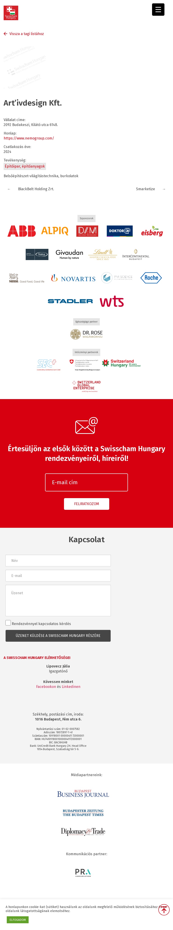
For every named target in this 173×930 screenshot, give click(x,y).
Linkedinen (71, 687)
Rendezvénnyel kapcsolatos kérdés (38, 623)
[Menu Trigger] (158, 9)
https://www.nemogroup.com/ (29, 138)
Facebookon (46, 687)
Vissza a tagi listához (26, 34)
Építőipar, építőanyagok (25, 166)
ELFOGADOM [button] (17, 919)
